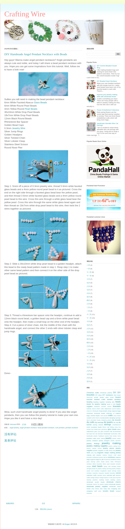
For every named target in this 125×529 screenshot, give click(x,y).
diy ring (115, 422)
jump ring (93, 452)
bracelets (117, 406)
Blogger (67, 524)
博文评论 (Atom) (46, 509)
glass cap (97, 431)
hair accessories (115, 431)
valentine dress (101, 475)
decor (88, 420)
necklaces (111, 457)
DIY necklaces (107, 395)
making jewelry (115, 453)
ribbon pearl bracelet (109, 464)
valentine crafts (92, 475)
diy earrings (99, 422)
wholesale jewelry (115, 484)
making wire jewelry (94, 455)
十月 (88, 279)
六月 (88, 293)
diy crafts (90, 422)
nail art (105, 457)
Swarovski (89, 397)
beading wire (110, 402)
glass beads (112, 429)
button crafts (100, 408)
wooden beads (108, 491)
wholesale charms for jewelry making (98, 484)
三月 (88, 304)
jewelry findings (93, 443)
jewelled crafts (91, 438)
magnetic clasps (103, 453)
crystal (89, 418)
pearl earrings (91, 461)
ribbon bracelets (97, 464)
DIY (114, 392)
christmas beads (99, 413)
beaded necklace (114, 399)
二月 (88, 265)
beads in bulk (111, 404)
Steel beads (117, 395)
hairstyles (100, 433)
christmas (90, 413)
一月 (88, 269)
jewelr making (101, 438)
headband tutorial (103, 436)
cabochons (108, 408)
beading (89, 402)
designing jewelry (106, 420)
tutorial (118, 473)
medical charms (107, 455)
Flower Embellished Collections (108, 110)
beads (118, 402)
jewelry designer (104, 440)
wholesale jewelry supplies (97, 486)
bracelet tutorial (106, 406)
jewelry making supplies (97, 446)
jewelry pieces (108, 448)
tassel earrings (112, 471)
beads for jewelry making (96, 404)
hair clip (95, 433)
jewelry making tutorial (94, 448)
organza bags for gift (96, 459)
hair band (89, 433)
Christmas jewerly (106, 392)
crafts (110, 415)
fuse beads (94, 429)
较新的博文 (10, 503)
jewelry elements (116, 440)
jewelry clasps (116, 438)
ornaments (107, 459)
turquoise (95, 473)
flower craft (106, 427)
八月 (88, 286)
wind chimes (95, 488)
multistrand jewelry (97, 457)
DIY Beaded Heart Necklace (107, 81)
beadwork (97, 406)
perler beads (100, 461)
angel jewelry (14, 428)
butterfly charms (91, 408)
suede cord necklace (93, 471)
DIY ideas (98, 395)
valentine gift (111, 475)
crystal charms (95, 418)
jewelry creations (92, 440)
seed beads (97, 466)
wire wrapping (112, 488)
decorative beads (95, 420)
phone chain (109, 461)
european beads (96, 427)
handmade (107, 433)
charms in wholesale (92, 411)
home (119, 436)
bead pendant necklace (46, 428)
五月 (88, 297)
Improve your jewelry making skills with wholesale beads (107, 95)
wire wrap (103, 488)
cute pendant (59, 428)
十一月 (89, 276)
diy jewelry (108, 422)
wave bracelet (117, 477)
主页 (43, 503)
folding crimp (114, 427)
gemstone (104, 429)
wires (99, 491)
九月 (88, 283)
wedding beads (104, 480)
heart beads (113, 436)
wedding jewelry (115, 480)
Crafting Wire (24, 14)
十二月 (89, 272)
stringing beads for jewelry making (96, 468)
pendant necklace (71, 428)
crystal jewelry (104, 418)
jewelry (109, 438)
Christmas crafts (93, 393)
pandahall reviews (115, 459)
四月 (88, 300)
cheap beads (103, 411)
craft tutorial (103, 415)
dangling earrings (115, 418)
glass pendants (104, 431)
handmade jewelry (92, 436)
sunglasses (103, 471)
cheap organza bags (114, 411)
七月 (88, 290)
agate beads (109, 397)
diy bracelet (116, 420)
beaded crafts (99, 399)
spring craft (107, 466)
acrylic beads (99, 397)
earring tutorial (98, 424)
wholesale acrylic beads (96, 482)
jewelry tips (112, 450)
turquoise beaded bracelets (107, 473)
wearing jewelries (92, 480)
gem (99, 429)
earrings (107, 425)
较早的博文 (76, 503)
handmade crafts (116, 433)
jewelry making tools (114, 446)
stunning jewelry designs (114, 468)
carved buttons (116, 408)
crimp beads (117, 415)
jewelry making (111, 443)
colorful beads (95, 415)
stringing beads (116, 466)
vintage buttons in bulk (106, 477)
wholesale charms (113, 482)
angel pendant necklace (28, 428)
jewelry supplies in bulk (100, 450)
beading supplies (99, 402)
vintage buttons (94, 477)
